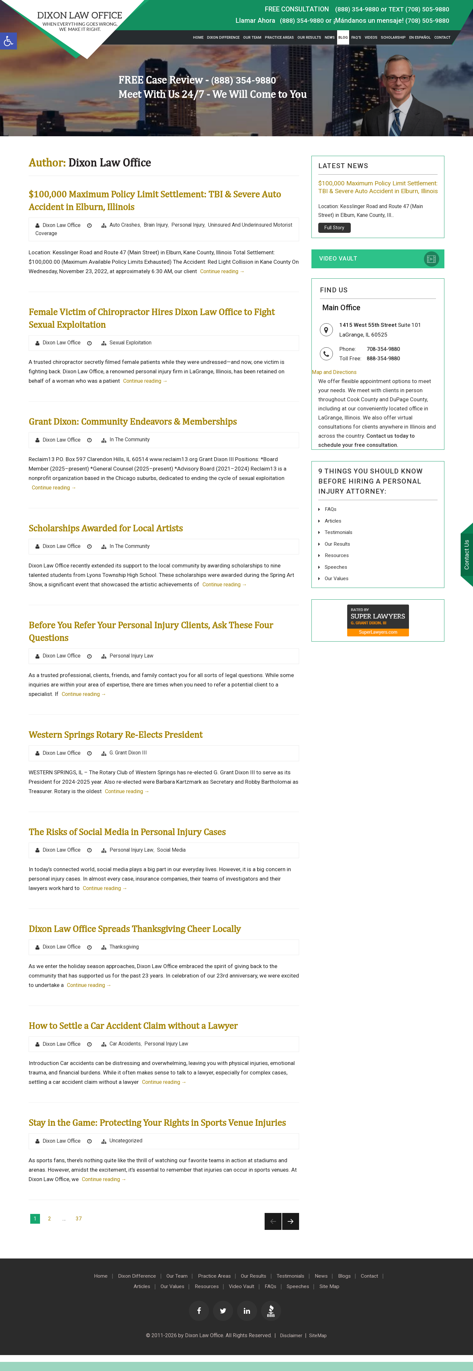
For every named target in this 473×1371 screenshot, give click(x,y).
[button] (8, 41)
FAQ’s (356, 37)
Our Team (252, 37)
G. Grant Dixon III (129, 755)
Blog (343, 37)
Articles (333, 531)
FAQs (331, 520)
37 (79, 1234)
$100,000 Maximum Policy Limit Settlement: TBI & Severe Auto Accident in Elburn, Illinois (375, 192)
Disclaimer (290, 1351)
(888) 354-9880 (355, 9)
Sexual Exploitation (131, 343)
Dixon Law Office (62, 225)
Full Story (334, 236)
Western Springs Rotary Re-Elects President (126, 736)
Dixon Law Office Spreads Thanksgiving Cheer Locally (148, 931)
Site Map (334, 1302)
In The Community (130, 441)
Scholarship (393, 37)
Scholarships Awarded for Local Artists (115, 529)
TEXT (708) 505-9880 (418, 9)
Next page (290, 1237)
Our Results (309, 37)
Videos (371, 37)
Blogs (350, 1292)
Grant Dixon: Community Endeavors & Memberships (145, 422)
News (330, 37)
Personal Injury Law (132, 657)
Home (198, 37)
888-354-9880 (385, 369)
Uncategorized (126, 1157)
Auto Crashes (125, 225)
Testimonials (339, 542)
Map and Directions (335, 382)
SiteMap (319, 1351)
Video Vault (340, 267)
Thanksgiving (125, 949)
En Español (420, 37)
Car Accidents (126, 1047)
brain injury (156, 225)
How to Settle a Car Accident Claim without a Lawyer (146, 1028)
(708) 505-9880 (427, 20)
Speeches (336, 577)
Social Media (173, 852)
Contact (442, 37)
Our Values (337, 588)
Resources (337, 565)
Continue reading (224, 272)
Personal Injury (189, 225)
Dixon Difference (223, 37)
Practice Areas (279, 37)
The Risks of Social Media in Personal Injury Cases (140, 833)
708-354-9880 (385, 359)
